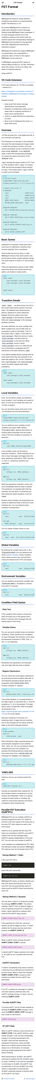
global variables (12, 555)
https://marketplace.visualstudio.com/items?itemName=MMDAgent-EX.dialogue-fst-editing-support (18, 93)
